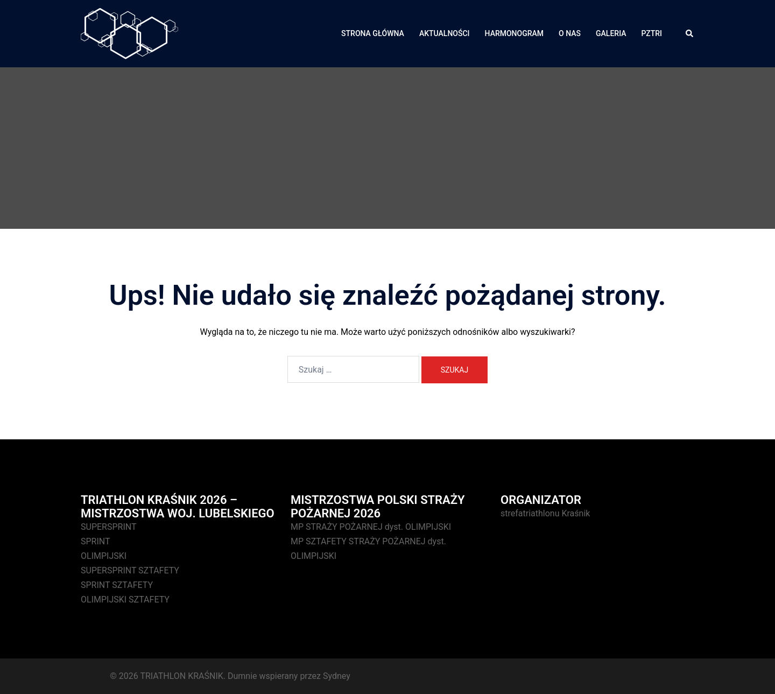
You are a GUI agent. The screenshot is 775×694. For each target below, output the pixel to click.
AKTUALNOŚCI (444, 33)
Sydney (336, 676)
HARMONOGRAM (514, 33)
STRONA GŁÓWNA (372, 33)
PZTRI (652, 33)
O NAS (570, 33)
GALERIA (611, 33)
